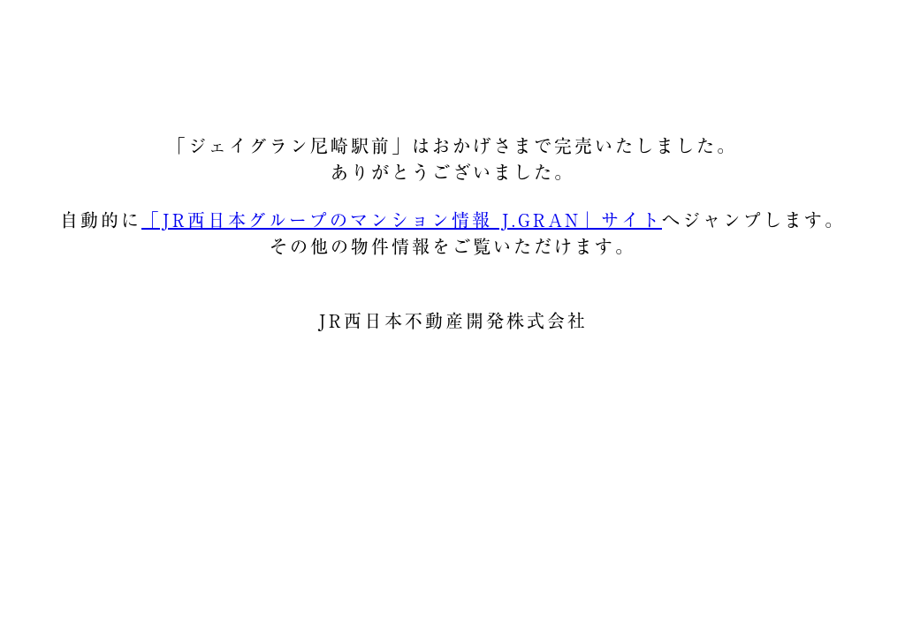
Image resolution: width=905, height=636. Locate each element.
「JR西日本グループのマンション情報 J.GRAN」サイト (401, 220)
